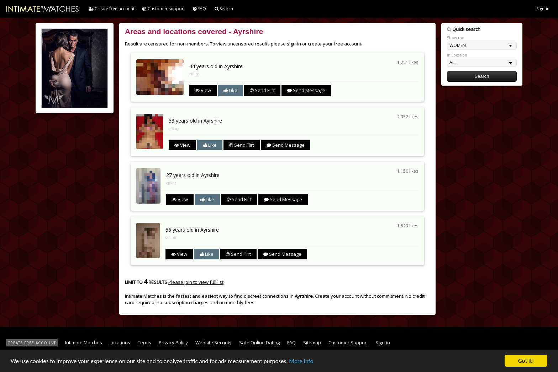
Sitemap (312, 342)
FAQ (199, 9)
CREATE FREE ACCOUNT (31, 342)
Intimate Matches (83, 342)
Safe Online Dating (259, 342)
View (203, 90)
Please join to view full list (195, 282)
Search (224, 9)
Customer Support (348, 342)
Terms (144, 342)
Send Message (306, 90)
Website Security (213, 342)
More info (301, 361)
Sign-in (542, 9)
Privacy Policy (173, 342)
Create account (112, 9)
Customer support (163, 9)
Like (230, 90)
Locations (120, 342)
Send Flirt (262, 90)
